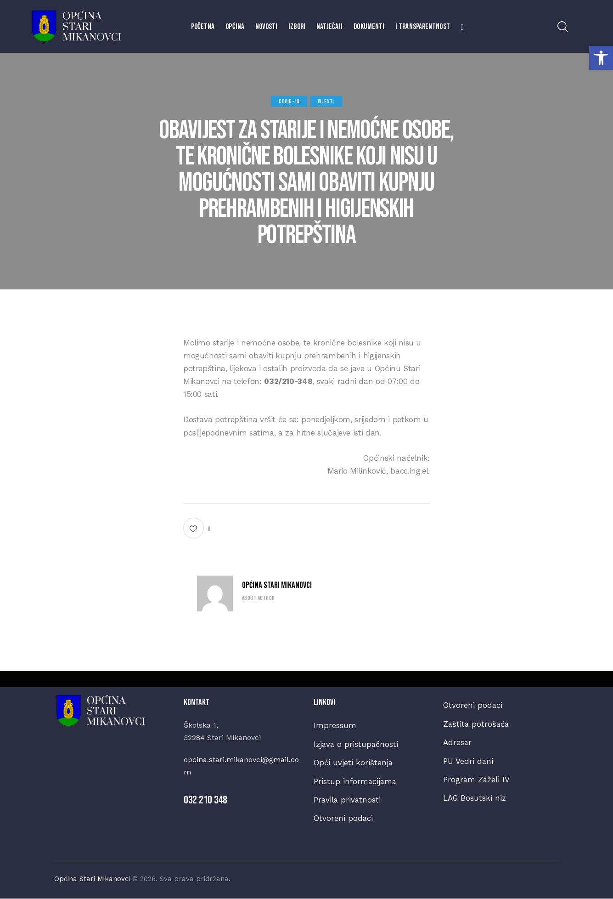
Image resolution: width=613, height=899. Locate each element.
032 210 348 (205, 800)
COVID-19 (289, 101)
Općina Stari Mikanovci (277, 585)
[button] (601, 58)
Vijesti (326, 101)
